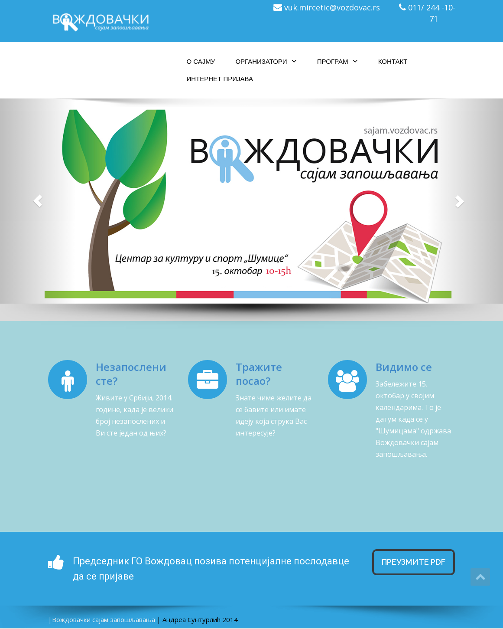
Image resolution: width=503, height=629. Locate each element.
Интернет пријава (220, 78)
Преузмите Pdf (413, 562)
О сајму (201, 61)
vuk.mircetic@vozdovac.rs (332, 7)
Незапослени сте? (131, 374)
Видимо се (404, 367)
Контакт (393, 61)
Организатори (265, 61)
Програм (337, 61)
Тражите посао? (259, 374)
